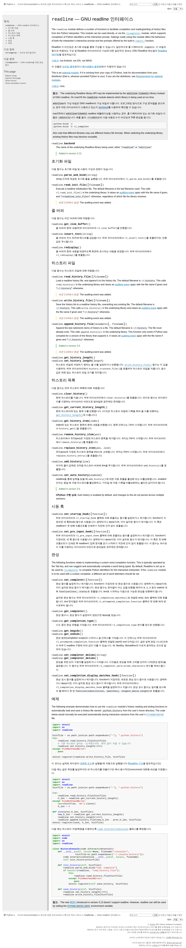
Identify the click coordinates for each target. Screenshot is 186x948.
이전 (162, 4)
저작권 (152, 924)
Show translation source (15, 83)
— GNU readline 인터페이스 (102, 4)
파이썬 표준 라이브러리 (51, 4)
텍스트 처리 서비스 (73, 4)
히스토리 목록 (14, 35)
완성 (10, 41)
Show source (10, 80)
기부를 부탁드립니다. (174, 938)
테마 (175, 9)
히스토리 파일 (14, 33)
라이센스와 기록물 (157, 932)
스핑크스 (155, 945)
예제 (10, 43)
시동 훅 (11, 38)
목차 (6, 21)
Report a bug (10, 76)
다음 (168, 4)
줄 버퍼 (11, 30)
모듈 (174, 4)
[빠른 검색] (140, 4)
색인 (180, 4)
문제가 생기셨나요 (174, 943)
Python (10, 4)
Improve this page (13, 78)
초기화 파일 (13, 28)
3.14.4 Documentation (28, 4)
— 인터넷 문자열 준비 (20, 53)
